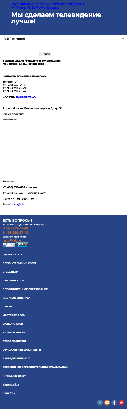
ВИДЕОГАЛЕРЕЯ (13, 323)
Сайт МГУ (9, 393)
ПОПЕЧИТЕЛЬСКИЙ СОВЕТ (19, 263)
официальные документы (22, 349)
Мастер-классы (14, 315)
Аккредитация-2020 (16, 358)
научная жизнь (14, 332)
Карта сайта (11, 384)
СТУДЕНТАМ (10, 272)
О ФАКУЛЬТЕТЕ (12, 254)
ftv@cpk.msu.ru (26, 97)
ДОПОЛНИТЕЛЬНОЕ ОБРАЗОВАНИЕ (25, 289)
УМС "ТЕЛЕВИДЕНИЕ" (16, 298)
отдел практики (14, 341)
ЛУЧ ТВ (7, 306)
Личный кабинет (14, 375)
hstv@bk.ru (19, 204)
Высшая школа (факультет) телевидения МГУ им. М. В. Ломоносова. (48, 6)
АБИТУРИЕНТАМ (13, 280)
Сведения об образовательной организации (35, 367)
